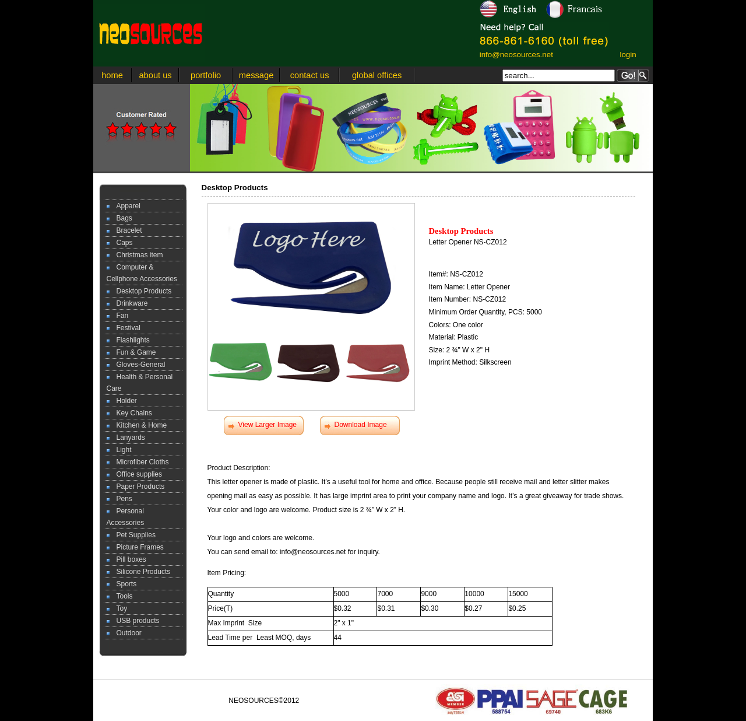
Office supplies (135, 474)
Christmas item (135, 255)
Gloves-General (136, 364)
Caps (120, 243)
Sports (122, 584)
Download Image (361, 425)
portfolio (206, 75)
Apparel (123, 206)
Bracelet (124, 230)
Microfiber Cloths (138, 462)
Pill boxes (126, 559)
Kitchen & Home (137, 425)
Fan (118, 316)
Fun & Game (131, 352)
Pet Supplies (131, 535)
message (256, 75)
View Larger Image (267, 425)
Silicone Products (139, 572)
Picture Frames (135, 547)
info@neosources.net (516, 54)
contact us (309, 75)
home (112, 75)
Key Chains (129, 413)
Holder (122, 401)
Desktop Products (139, 291)
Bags (119, 218)
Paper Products (136, 486)
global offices (377, 75)
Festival (123, 328)
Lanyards (126, 437)
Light (119, 450)
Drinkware (127, 303)
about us (155, 75)
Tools (120, 596)
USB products (133, 621)
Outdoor (124, 633)
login (628, 54)
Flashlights (128, 340)
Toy (117, 608)
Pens (119, 499)
